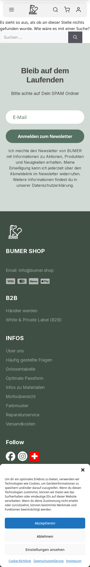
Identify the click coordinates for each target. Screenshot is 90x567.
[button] (82, 469)
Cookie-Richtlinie (20, 561)
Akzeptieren (45, 523)
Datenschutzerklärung (49, 561)
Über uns (15, 350)
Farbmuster (17, 405)
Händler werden (21, 310)
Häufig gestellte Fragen (29, 359)
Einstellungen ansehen (45, 549)
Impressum (73, 561)
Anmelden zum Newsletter (45, 136)
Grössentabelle (20, 369)
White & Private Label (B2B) (34, 319)
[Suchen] (75, 37)
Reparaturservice (22, 414)
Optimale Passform (24, 378)
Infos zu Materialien (25, 387)
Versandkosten (20, 423)
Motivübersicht (21, 396)
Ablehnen (45, 536)
